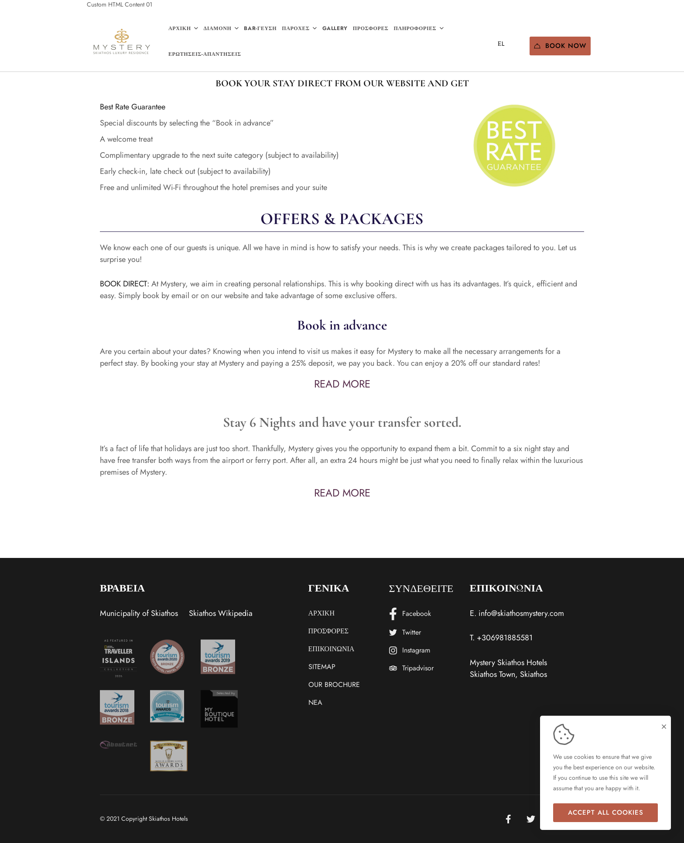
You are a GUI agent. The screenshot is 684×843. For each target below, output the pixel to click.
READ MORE (342, 383)
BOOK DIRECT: (124, 283)
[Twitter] (531, 819)
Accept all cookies (605, 812)
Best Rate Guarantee (132, 106)
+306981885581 (505, 637)
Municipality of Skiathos (139, 613)
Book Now (560, 46)
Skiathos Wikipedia (221, 613)
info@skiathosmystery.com (521, 613)
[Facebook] (508, 819)
